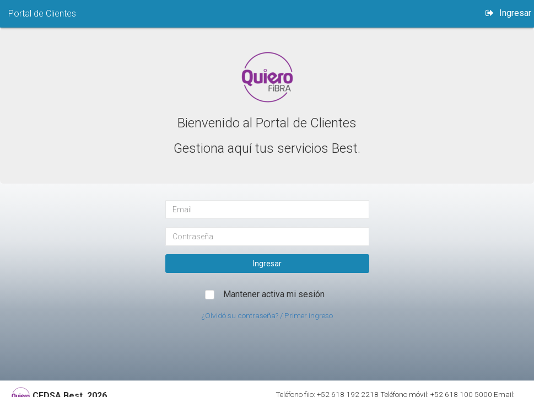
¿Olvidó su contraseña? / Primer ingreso (267, 315)
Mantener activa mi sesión (274, 294)
